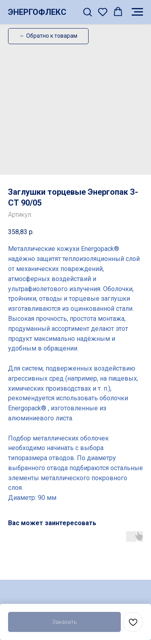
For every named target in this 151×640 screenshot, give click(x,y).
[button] (87, 11)
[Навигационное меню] (137, 12)
